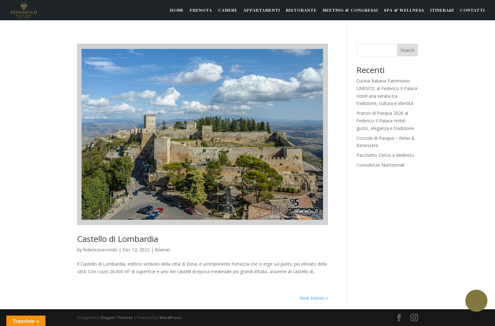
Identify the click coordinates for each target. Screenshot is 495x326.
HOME (177, 10)
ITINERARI (442, 10)
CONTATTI (472, 10)
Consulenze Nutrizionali (380, 165)
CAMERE (227, 10)
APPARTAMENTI (261, 10)
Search (407, 50)
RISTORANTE (301, 10)
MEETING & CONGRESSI (350, 10)
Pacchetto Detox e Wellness (385, 155)
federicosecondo (100, 250)
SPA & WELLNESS (404, 10)
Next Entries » (314, 298)
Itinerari (162, 250)
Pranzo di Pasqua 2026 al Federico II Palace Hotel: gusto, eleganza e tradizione (385, 120)
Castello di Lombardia (117, 238)
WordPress (170, 317)
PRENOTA (201, 10)
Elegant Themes (116, 317)
